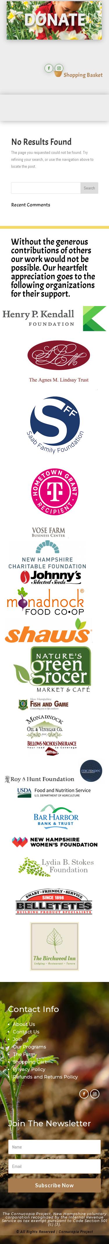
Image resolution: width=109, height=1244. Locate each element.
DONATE (54, 20)
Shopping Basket (78, 75)
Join (17, 1039)
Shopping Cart (30, 1062)
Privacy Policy (29, 1069)
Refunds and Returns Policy (45, 1077)
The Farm (24, 1054)
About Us (24, 1024)
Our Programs (29, 1047)
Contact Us (26, 1032)
